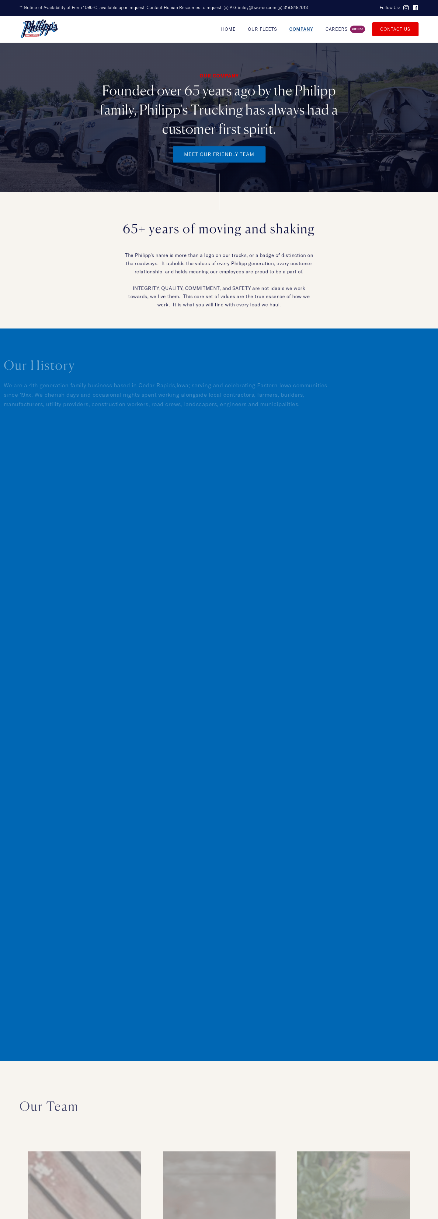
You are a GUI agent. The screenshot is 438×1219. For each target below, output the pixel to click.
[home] (39, 29)
